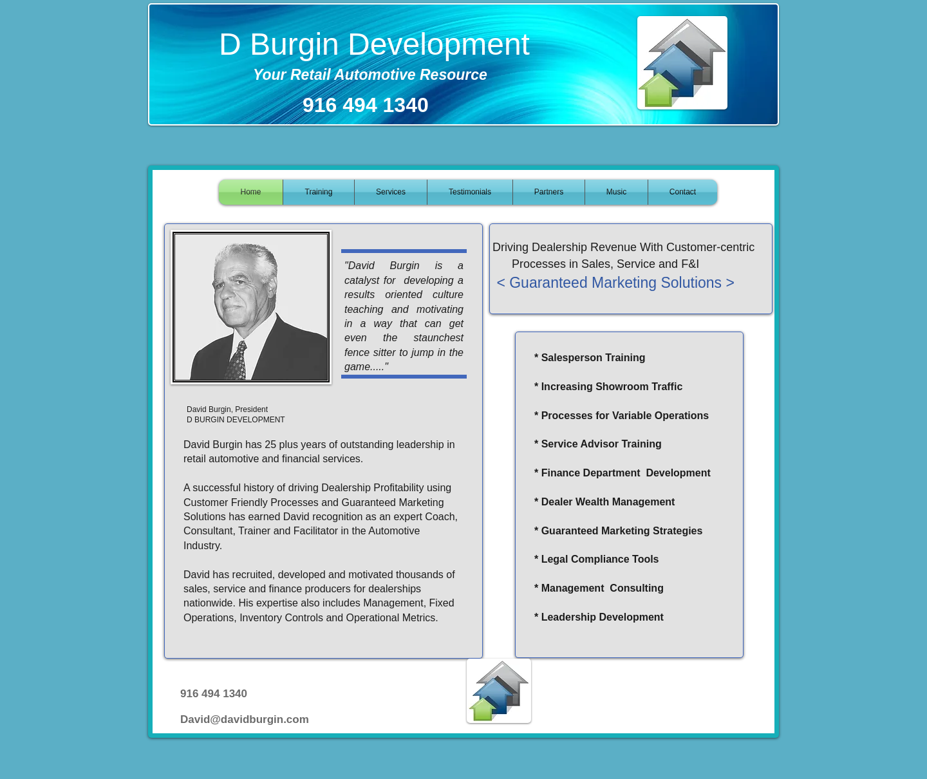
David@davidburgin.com (244, 719)
